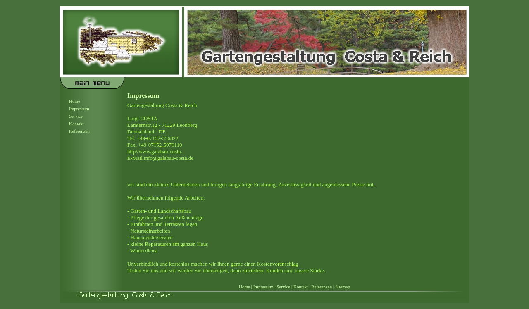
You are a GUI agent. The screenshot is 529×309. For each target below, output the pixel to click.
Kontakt (76, 123)
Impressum (79, 108)
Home (74, 101)
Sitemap (342, 286)
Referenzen (79, 130)
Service (76, 116)
